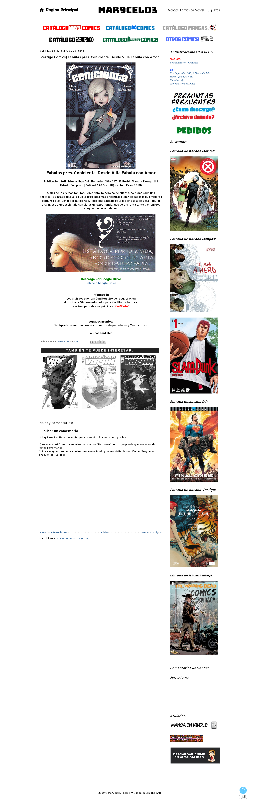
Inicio (104, 532)
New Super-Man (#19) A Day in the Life (190, 73)
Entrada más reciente (53, 532)
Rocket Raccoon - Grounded (184, 62)
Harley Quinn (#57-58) (181, 76)
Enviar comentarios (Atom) (72, 538)
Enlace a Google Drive (101, 283)
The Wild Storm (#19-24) (182, 83)
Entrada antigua (152, 532)
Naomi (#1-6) (176, 80)
